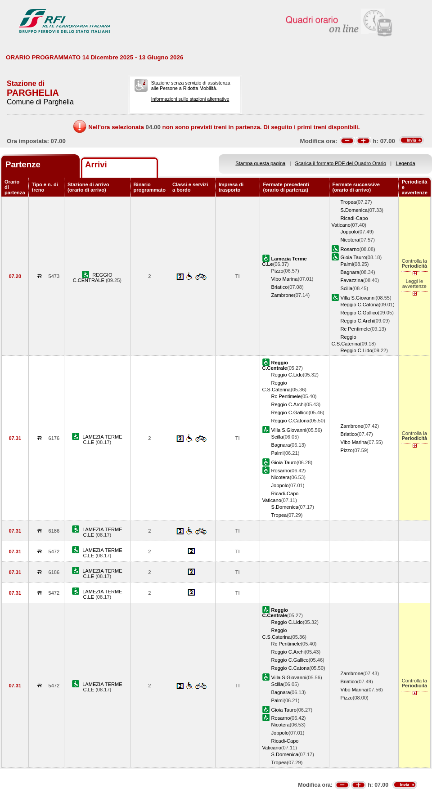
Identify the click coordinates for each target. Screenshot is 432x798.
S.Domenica (354, 210)
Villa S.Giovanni (358, 297)
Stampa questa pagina (260, 163)
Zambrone (282, 295)
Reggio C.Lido (356, 350)
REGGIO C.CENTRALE (92, 277)
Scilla (346, 288)
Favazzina (352, 280)
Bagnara (350, 272)
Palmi (347, 264)
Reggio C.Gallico (359, 312)
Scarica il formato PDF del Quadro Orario (341, 163)
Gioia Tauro (353, 257)
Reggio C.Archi (357, 320)
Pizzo (277, 270)
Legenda (405, 163)
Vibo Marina (284, 279)
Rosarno (350, 249)
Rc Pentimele (355, 329)
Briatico (279, 287)
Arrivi (96, 164)
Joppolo (349, 231)
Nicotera (350, 239)
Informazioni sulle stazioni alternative (190, 99)
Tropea (348, 202)
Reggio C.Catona (360, 304)
